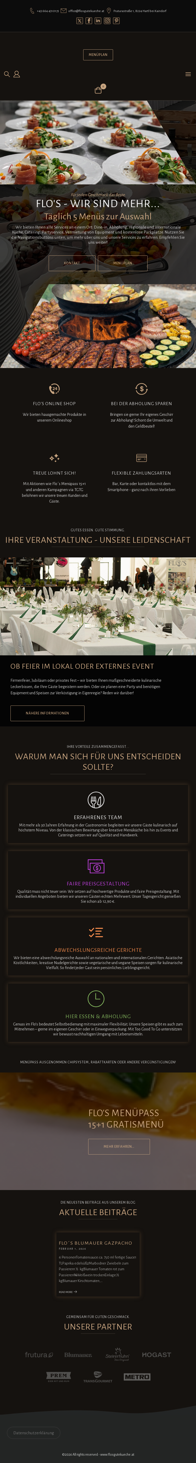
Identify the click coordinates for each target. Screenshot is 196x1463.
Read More (68, 1292)
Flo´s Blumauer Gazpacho (95, 1243)
